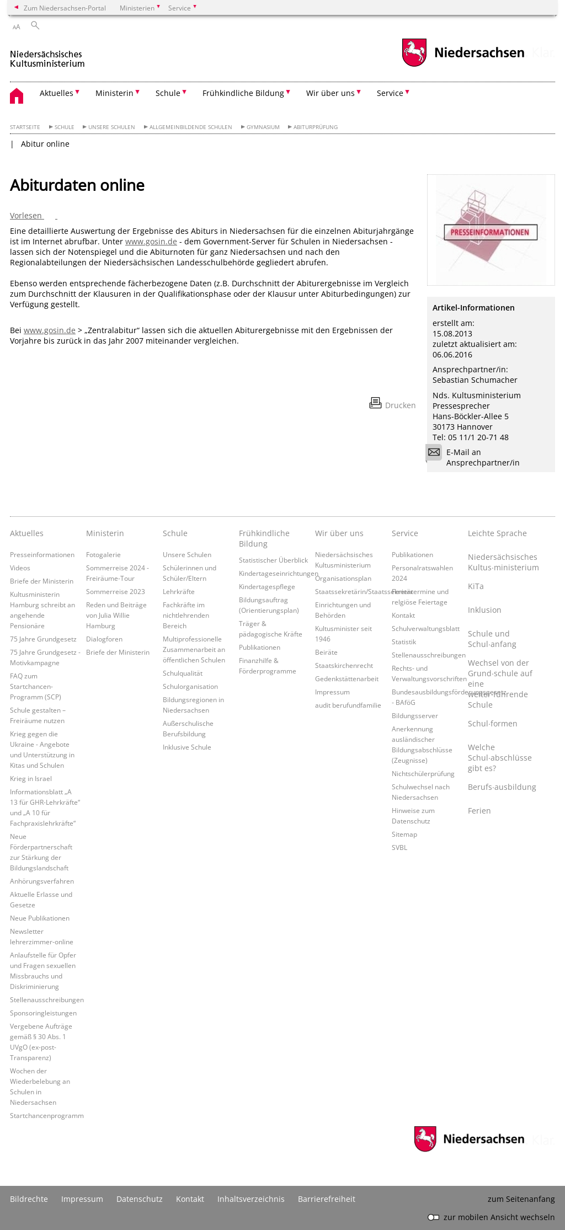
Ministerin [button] (114, 93)
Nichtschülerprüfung (423, 773)
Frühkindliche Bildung (264, 538)
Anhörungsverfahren (42, 880)
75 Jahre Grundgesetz (43, 638)
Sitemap (404, 834)
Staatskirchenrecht (344, 665)
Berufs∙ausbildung (502, 787)
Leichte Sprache (497, 533)
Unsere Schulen (111, 127)
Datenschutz (139, 1199)
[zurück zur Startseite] (48, 54)
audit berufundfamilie (348, 704)
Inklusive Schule (187, 746)
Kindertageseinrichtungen (278, 573)
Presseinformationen (42, 554)
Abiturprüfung (316, 127)
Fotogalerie (103, 554)
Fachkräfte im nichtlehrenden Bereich (186, 615)
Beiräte (326, 652)
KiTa (476, 586)
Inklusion (485, 610)
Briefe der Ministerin (41, 580)
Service (405, 533)
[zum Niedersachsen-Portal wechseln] (463, 65)
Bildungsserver (415, 715)
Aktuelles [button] (56, 93)
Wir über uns (339, 533)
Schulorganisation (190, 686)
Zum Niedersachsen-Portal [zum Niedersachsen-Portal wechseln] (65, 7)
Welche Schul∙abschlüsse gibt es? (500, 757)
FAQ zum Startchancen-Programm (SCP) (35, 686)
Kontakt (403, 615)
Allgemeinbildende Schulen (191, 127)
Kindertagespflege (267, 586)
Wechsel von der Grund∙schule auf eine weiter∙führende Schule (500, 683)
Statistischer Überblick (273, 559)
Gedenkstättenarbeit (347, 678)
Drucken (400, 405)
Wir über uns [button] (330, 93)
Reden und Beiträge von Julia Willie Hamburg (116, 615)
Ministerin (105, 533)
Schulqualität (182, 673)
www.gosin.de (151, 241)
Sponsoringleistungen (43, 1012)
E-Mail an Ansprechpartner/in (476, 457)
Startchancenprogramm (47, 1115)
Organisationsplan (343, 578)
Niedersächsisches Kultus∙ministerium (503, 562)
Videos (20, 567)
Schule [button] (168, 93)
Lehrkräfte (179, 591)
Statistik (404, 641)
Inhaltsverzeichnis (251, 1199)
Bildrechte (29, 1199)
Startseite (25, 127)
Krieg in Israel (31, 778)
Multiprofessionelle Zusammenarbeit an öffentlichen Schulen (194, 649)
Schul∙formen (493, 723)
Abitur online (45, 143)
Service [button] (390, 93)
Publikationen (259, 647)
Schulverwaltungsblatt (426, 628)
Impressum (332, 691)
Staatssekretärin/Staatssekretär (364, 591)
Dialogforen (104, 638)
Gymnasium (263, 127)
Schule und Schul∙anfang (492, 638)
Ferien (479, 810)
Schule (64, 127)
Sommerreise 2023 (115, 591)
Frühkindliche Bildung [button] (243, 93)
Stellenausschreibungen (47, 999)
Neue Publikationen (40, 917)
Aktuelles (27, 533)
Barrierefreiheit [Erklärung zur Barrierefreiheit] (326, 1199)
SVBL (399, 847)
